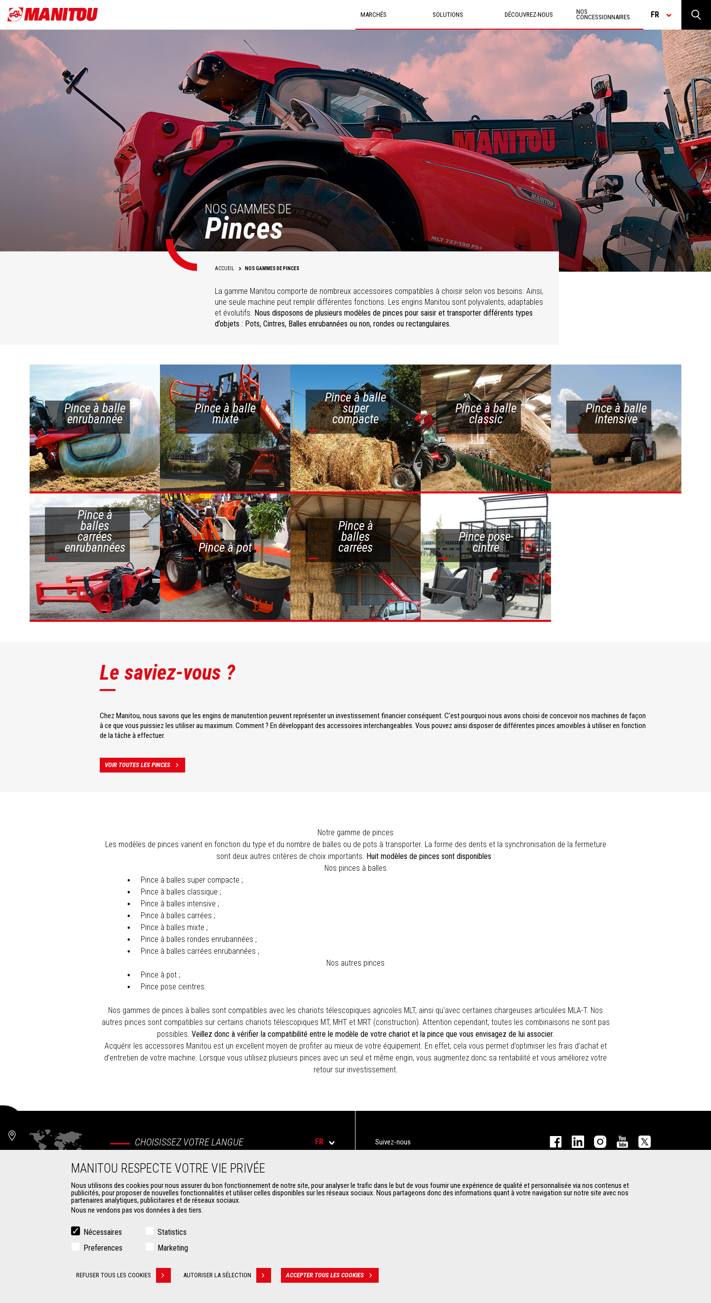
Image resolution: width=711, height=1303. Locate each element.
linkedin (573, 1142)
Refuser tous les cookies (123, 1275)
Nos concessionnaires (603, 14)
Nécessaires (102, 1232)
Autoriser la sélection (227, 1275)
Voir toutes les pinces (145, 765)
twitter (640, 1142)
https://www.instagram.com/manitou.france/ (595, 1142)
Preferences (102, 1248)
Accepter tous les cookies (332, 1275)
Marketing (173, 1248)
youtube (617, 1142)
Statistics (172, 1232)
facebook (551, 1142)
